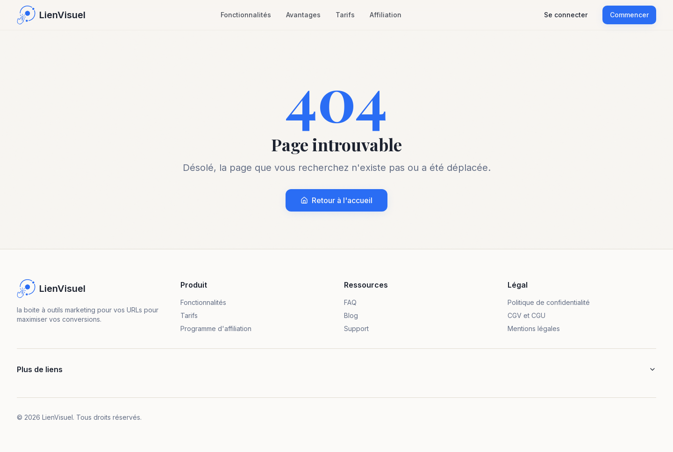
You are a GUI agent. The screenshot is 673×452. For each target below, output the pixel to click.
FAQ (350, 302)
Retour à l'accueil (336, 200)
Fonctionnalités (246, 15)
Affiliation (385, 15)
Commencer (629, 15)
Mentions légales (534, 328)
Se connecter (565, 15)
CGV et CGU (526, 315)
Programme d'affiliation (215, 328)
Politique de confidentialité (549, 302)
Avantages (303, 15)
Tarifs (345, 15)
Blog (351, 315)
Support (356, 328)
